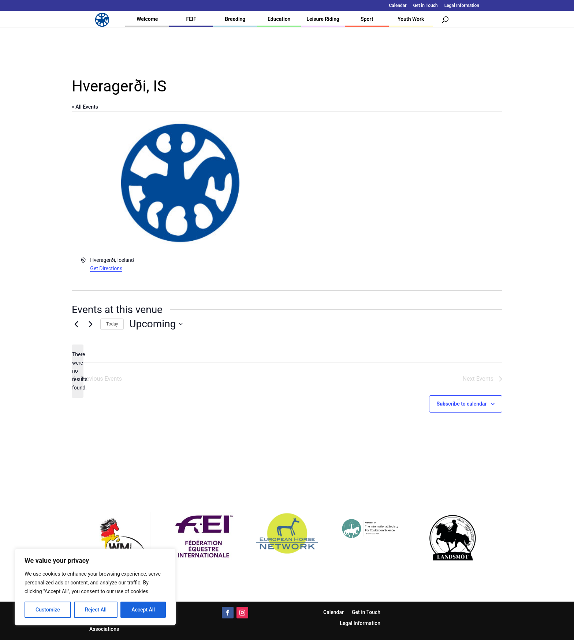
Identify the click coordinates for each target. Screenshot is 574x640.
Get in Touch (425, 5)
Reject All (96, 610)
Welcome (147, 19)
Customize (48, 610)
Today (112, 324)
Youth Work (411, 19)
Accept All (143, 610)
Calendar (398, 5)
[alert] (77, 371)
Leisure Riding (322, 19)
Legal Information (461, 5)
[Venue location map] (394, 201)
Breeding (235, 19)
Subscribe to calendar (462, 404)
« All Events (85, 107)
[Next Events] (90, 324)
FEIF (191, 19)
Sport (367, 19)
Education (279, 19)
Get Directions (106, 268)
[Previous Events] (76, 324)
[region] (95, 587)
